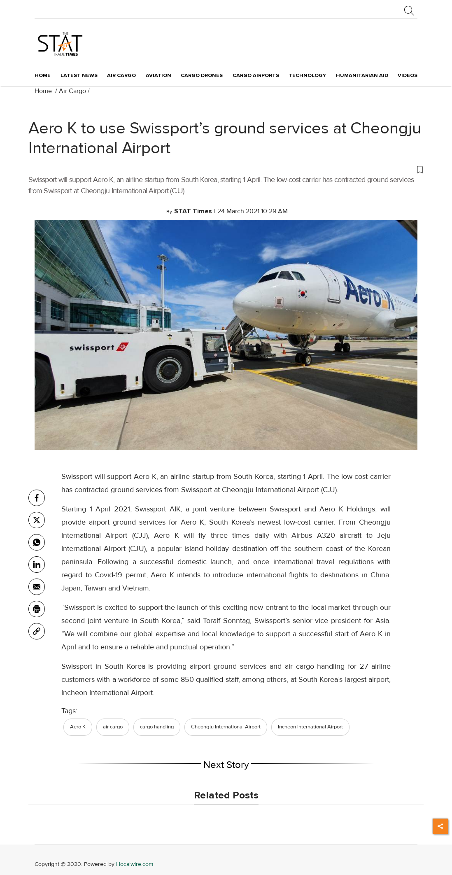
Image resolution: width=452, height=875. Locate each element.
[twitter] (36, 520)
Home (43, 75)
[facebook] (36, 498)
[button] (226, 169)
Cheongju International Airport (226, 726)
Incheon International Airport (310, 726)
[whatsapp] (36, 542)
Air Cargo (72, 91)
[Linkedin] (36, 564)
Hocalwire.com (134, 864)
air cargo (113, 726)
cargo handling (157, 726)
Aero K (78, 726)
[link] (36, 631)
